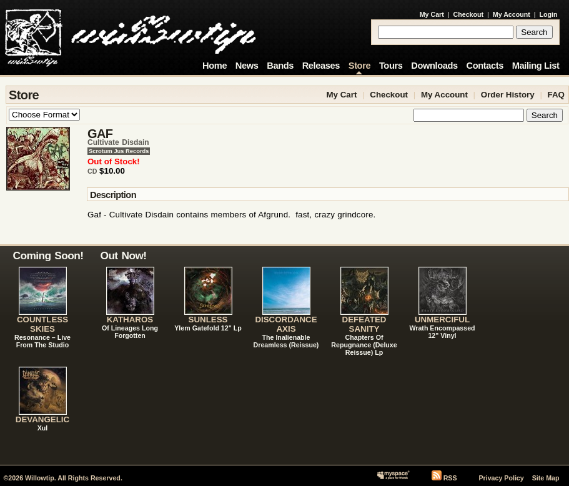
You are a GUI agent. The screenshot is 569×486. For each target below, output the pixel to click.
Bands (280, 66)
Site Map (546, 478)
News (247, 66)
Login (549, 14)
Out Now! (124, 255)
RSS (450, 478)
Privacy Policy (500, 478)
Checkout (468, 14)
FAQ (556, 94)
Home (214, 66)
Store (359, 66)
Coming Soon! (48, 255)
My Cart (432, 14)
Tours (391, 66)
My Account (511, 14)
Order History (508, 94)
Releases (321, 66)
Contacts (484, 66)
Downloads (434, 66)
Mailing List (536, 66)
